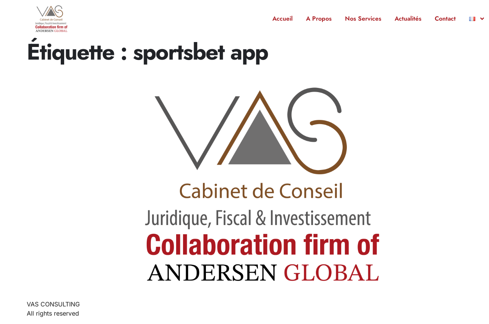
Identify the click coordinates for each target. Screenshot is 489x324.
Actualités (408, 18)
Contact (445, 18)
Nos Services (363, 18)
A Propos (319, 18)
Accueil (282, 18)
